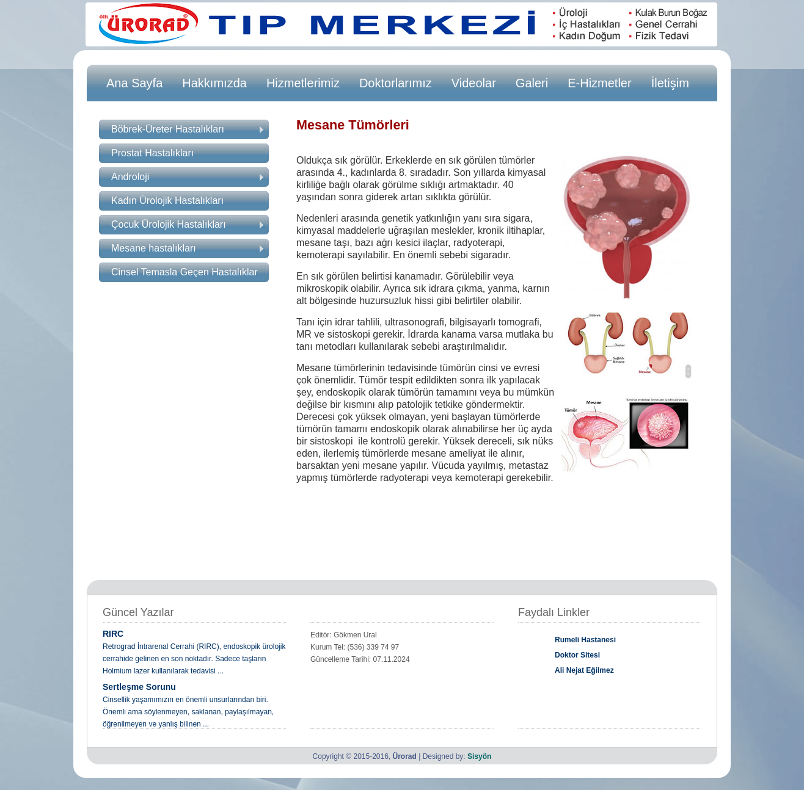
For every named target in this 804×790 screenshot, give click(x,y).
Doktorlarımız (395, 83)
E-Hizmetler (599, 83)
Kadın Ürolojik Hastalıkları (167, 200)
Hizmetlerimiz (303, 83)
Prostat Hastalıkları (152, 153)
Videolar (473, 83)
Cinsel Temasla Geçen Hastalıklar (184, 272)
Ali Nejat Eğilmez (584, 670)
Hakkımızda (214, 83)
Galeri (532, 83)
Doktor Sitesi (577, 655)
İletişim (670, 83)
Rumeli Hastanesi (585, 640)
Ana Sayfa (134, 83)
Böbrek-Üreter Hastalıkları (187, 129)
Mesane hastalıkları (187, 248)
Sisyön (479, 756)
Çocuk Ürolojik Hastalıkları (187, 224)
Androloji (187, 177)
